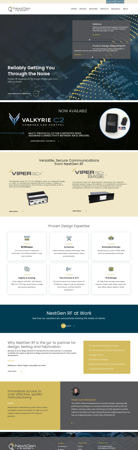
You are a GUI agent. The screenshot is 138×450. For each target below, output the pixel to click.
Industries (93, 9)
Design (74, 9)
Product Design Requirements (109, 45)
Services (82, 9)
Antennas (69, 247)
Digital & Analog (26, 278)
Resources (115, 9)
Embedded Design (111, 247)
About (125, 9)
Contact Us (119, 2)
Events (80, 446)
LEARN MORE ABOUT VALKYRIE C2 (43, 141)
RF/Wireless (62, 446)
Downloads (110, 2)
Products (104, 9)
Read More (96, 35)
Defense (97, 24)
